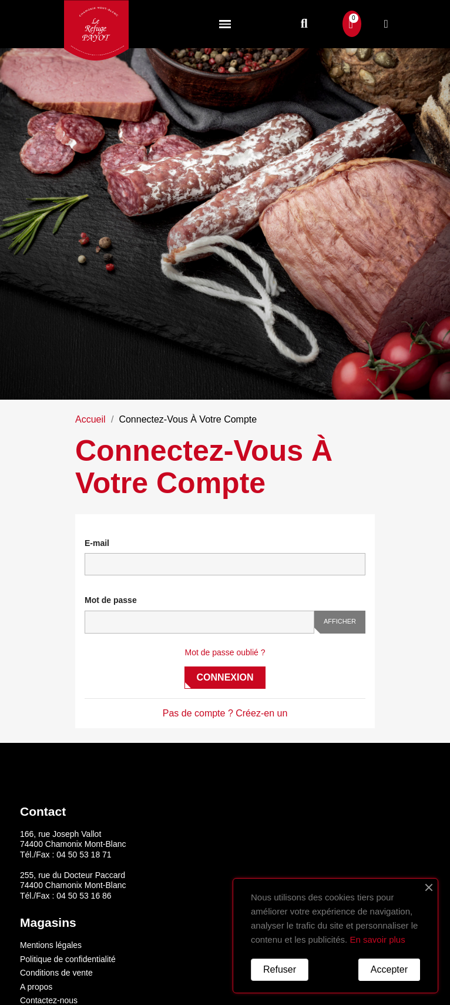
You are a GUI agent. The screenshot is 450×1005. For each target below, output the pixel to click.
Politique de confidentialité (68, 959)
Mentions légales (51, 945)
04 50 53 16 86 (83, 895)
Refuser (279, 969)
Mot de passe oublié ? (225, 652)
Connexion (225, 677)
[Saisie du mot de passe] (199, 622)
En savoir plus (377, 939)
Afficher (340, 621)
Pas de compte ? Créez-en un (225, 713)
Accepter (389, 969)
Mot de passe (111, 600)
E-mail (97, 543)
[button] (304, 24)
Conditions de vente (56, 972)
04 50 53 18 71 (83, 854)
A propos (36, 986)
